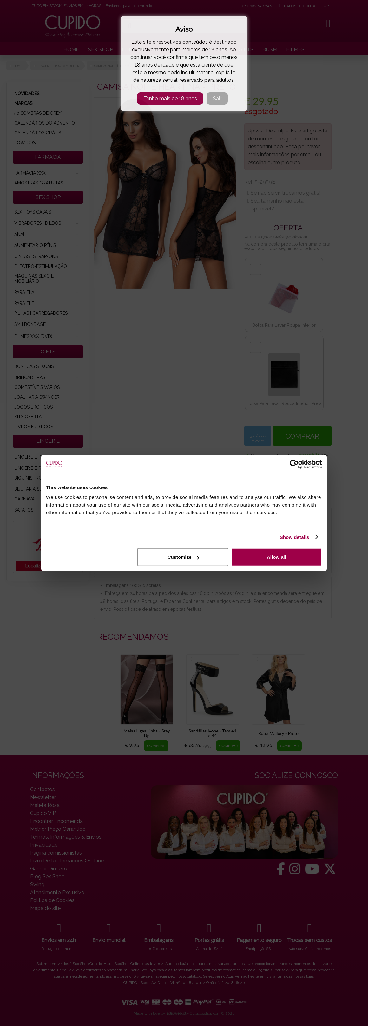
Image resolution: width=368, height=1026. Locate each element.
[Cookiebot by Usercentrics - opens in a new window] (294, 464)
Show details (294, 536)
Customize (183, 557)
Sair (217, 98)
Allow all (276, 557)
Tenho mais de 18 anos (170, 98)
